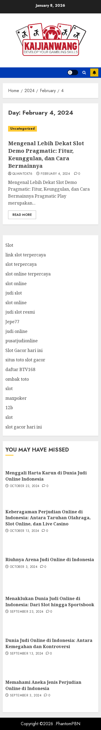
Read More (22, 214)
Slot (9, 245)
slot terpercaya (21, 264)
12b (9, 408)
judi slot (13, 293)
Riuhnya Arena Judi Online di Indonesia (49, 559)
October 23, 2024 (25, 486)
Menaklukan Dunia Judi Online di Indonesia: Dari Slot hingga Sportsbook (49, 601)
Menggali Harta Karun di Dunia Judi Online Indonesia (46, 476)
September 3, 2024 (25, 695)
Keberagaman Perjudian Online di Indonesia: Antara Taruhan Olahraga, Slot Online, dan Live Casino (48, 518)
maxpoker (16, 398)
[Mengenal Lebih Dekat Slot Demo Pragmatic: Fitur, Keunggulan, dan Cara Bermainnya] (50, 129)
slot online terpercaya (28, 274)
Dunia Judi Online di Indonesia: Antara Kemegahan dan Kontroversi (48, 643)
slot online (16, 283)
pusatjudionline (21, 341)
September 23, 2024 (26, 612)
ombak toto (17, 379)
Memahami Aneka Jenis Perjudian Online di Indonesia (43, 685)
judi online (16, 331)
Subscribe (94, 72)
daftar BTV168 (20, 369)
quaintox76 (22, 174)
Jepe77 (12, 322)
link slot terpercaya (25, 255)
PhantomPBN (68, 724)
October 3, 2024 (23, 567)
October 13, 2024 (24, 531)
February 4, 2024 (55, 174)
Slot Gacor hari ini (24, 350)
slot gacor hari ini (23, 427)
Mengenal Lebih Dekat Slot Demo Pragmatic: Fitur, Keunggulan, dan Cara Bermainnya (46, 154)
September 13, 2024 (26, 654)
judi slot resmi (20, 312)
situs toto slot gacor (25, 360)
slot (9, 388)
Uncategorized (22, 128)
